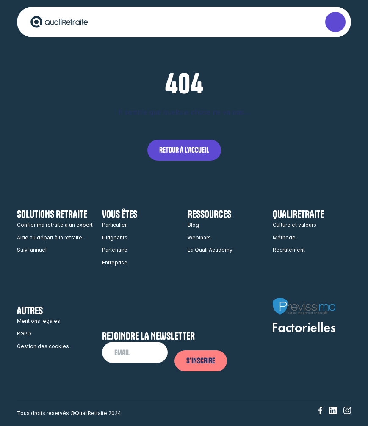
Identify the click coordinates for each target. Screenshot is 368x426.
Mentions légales (38, 321)
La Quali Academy (210, 250)
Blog (193, 225)
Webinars (199, 237)
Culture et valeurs (294, 225)
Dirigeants (114, 237)
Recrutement (289, 250)
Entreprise (114, 262)
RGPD (24, 333)
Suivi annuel (32, 250)
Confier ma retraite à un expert (55, 225)
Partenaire (114, 250)
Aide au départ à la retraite (49, 237)
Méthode (284, 237)
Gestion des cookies (43, 346)
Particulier (114, 225)
